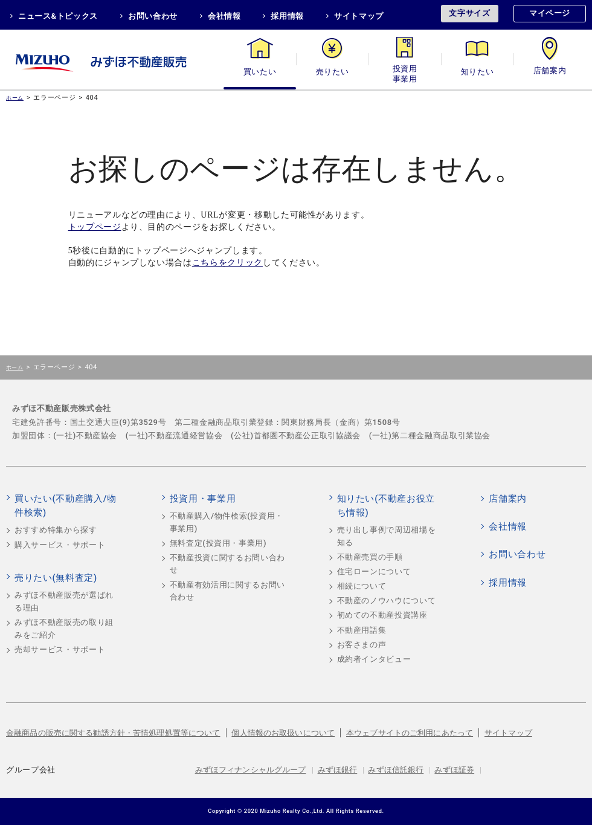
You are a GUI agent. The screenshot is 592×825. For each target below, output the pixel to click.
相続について (362, 585)
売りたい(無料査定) (55, 577)
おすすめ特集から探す (55, 529)
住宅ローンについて (374, 571)
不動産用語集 (362, 630)
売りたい (332, 71)
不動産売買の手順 (370, 556)
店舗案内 (550, 71)
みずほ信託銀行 (395, 769)
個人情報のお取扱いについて (283, 732)
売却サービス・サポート (59, 649)
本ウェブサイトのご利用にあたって (409, 732)
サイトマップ (359, 16)
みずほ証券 (454, 769)
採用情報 (287, 16)
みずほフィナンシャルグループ (250, 769)
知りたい (477, 71)
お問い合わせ (153, 16)
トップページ (94, 226)
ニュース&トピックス (58, 16)
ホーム (15, 97)
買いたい (260, 71)
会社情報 (224, 16)
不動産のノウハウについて (386, 600)
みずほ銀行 (338, 769)
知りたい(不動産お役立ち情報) (386, 506)
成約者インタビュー (374, 659)
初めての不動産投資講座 (382, 615)
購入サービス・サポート (59, 544)
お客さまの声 (362, 644)
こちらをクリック (227, 262)
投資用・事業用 (405, 71)
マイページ (549, 13)
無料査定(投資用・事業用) (218, 543)
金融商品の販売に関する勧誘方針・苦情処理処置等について (113, 732)
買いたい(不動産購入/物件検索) (65, 506)
